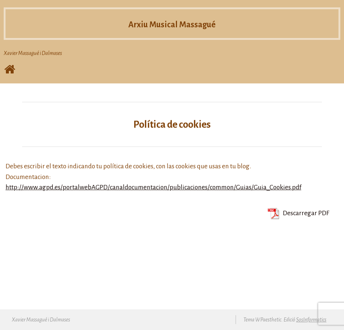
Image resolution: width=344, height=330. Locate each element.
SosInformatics (311, 320)
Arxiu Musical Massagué (172, 25)
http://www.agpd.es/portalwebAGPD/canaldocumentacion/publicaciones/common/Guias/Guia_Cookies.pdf (153, 187)
